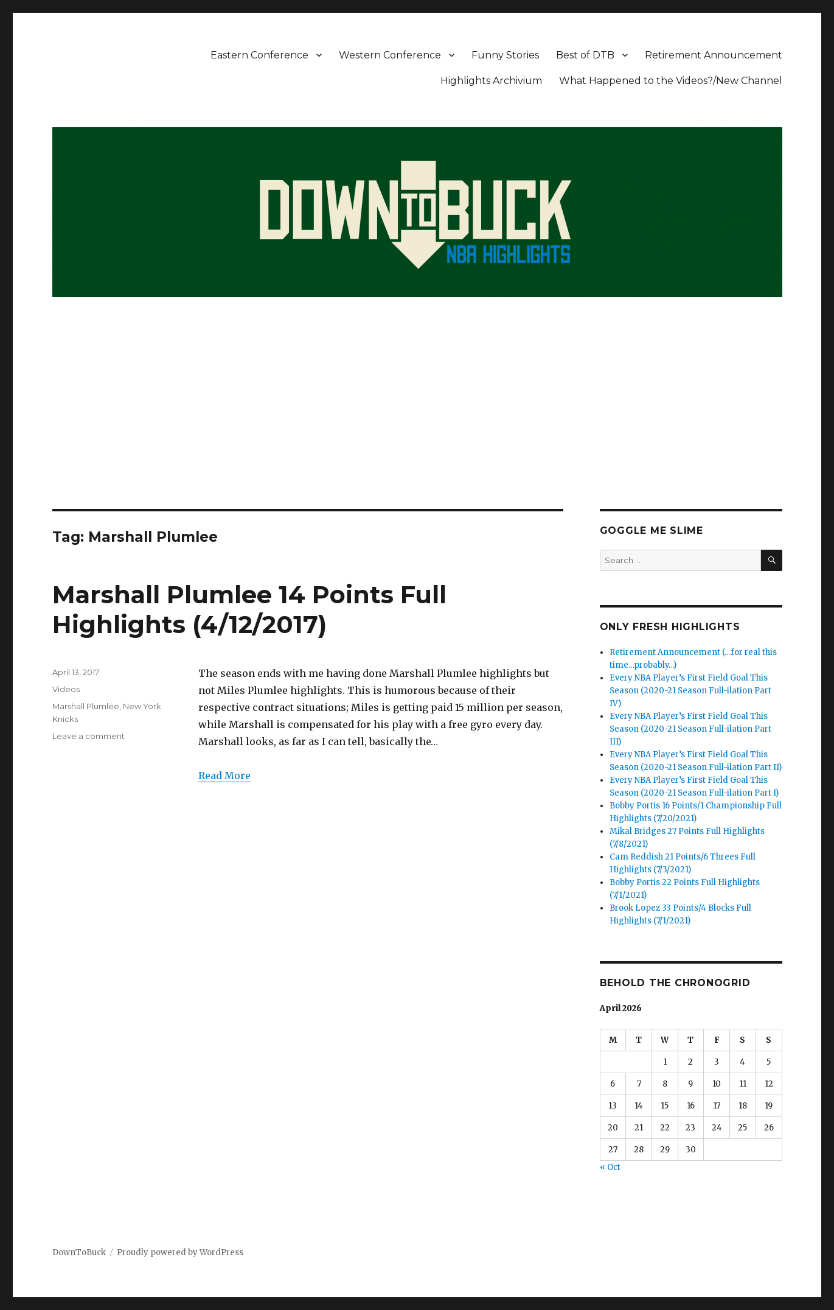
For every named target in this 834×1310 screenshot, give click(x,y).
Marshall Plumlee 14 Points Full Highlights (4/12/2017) (249, 609)
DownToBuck (79, 1252)
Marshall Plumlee (85, 706)
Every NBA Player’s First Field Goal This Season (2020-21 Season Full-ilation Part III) (690, 729)
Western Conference (390, 55)
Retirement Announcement (713, 55)
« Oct (610, 1167)
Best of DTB (585, 55)
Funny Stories (505, 55)
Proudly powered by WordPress (180, 1252)
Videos (66, 689)
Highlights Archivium (491, 80)
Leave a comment (88, 736)
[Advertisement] (417, 419)
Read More (224, 775)
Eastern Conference (259, 55)
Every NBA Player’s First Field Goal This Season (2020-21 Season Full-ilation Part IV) (690, 691)
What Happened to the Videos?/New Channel (670, 80)
